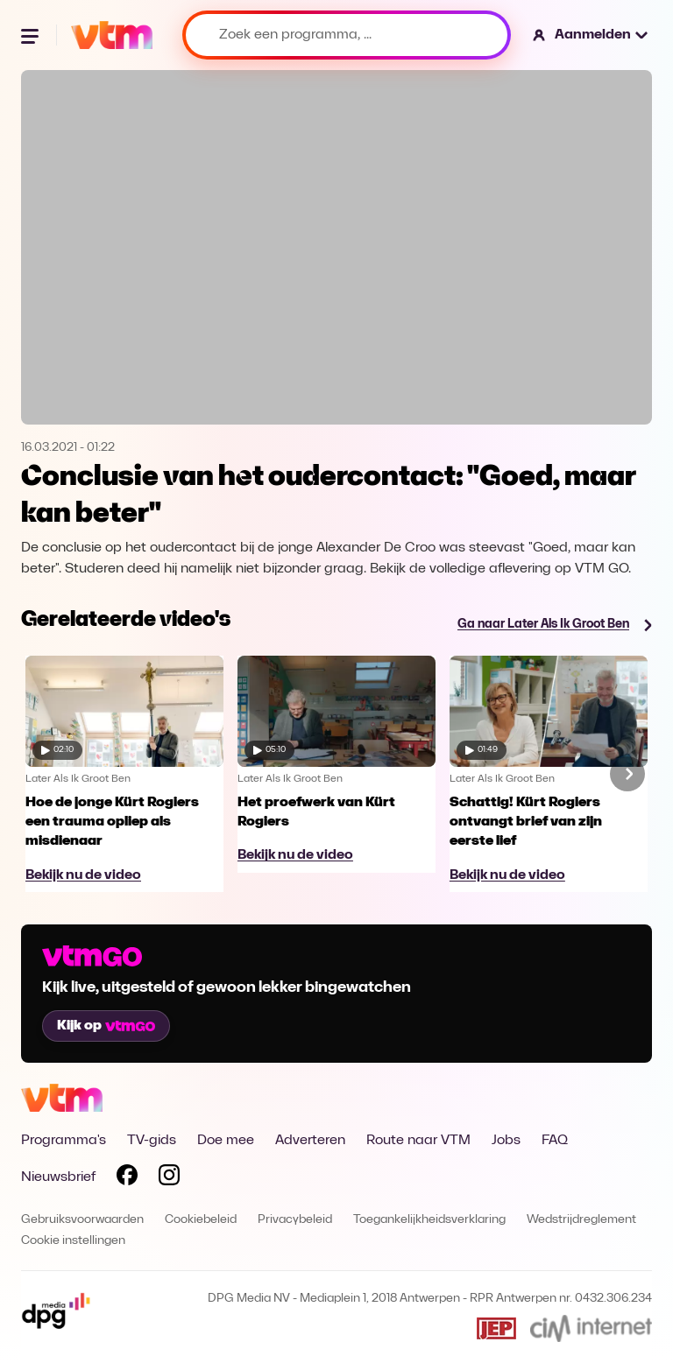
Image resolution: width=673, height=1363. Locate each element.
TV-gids (151, 1141)
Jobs (506, 1141)
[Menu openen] (31, 35)
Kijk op (106, 1026)
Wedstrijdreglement (581, 1219)
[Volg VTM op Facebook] (127, 1178)
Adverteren (310, 1141)
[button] (591, 35)
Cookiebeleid (201, 1219)
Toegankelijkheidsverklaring (429, 1219)
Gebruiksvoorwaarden (82, 1219)
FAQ (555, 1141)
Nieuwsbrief (58, 1177)
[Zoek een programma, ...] (346, 35)
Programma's (63, 1141)
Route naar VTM (418, 1141)
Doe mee (225, 1141)
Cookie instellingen (73, 1240)
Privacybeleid (295, 1219)
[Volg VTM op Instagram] (169, 1178)
